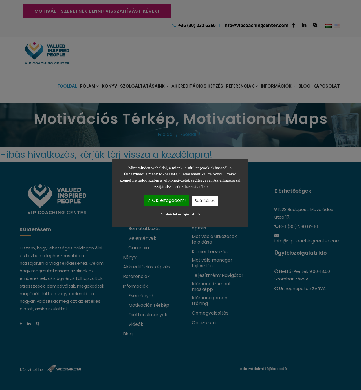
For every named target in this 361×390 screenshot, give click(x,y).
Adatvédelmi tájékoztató (180, 214)
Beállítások (205, 200)
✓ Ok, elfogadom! (166, 200)
